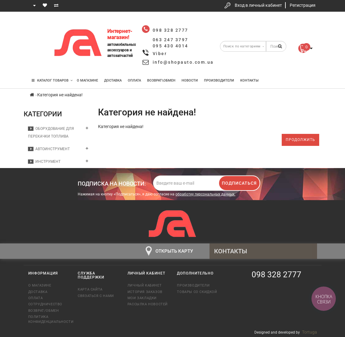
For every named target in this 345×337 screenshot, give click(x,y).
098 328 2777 (38, 25)
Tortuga (309, 332)
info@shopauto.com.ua (183, 62)
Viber (160, 53)
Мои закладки (142, 298)
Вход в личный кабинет (258, 5)
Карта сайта (90, 289)
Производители (219, 80)
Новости (190, 80)
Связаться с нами (96, 296)
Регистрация (303, 5)
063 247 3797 (38, 44)
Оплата (134, 80)
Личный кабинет (144, 285)
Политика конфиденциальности (48, 319)
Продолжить (300, 140)
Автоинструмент (49, 149)
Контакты (249, 80)
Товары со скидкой (197, 292)
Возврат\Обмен (161, 80)
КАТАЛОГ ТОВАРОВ (52, 80)
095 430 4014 (38, 62)
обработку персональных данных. (205, 194)
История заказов (145, 292)
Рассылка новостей (147, 304)
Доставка (113, 80)
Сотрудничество (45, 304)
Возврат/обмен (43, 311)
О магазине (87, 80)
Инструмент (44, 161)
